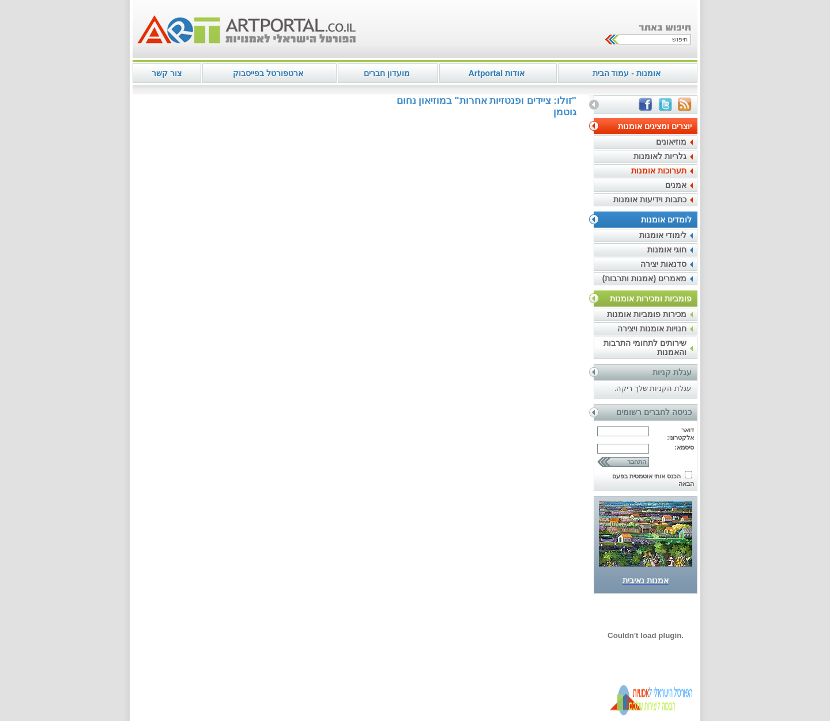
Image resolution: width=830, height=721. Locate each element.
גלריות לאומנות (659, 156)
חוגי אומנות (666, 249)
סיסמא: (684, 447)
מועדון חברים (387, 73)
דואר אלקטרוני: (680, 433)
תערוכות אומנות (658, 170)
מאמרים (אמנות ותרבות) (644, 278)
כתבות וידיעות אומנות (649, 199)
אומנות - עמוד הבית (627, 73)
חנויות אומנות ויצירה (651, 328)
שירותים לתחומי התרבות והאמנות (644, 347)
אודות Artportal (497, 73)
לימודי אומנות (662, 235)
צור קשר (167, 73)
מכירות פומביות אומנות (646, 314)
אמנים (675, 185)
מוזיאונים (671, 141)
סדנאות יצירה (663, 264)
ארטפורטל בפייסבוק (268, 73)
